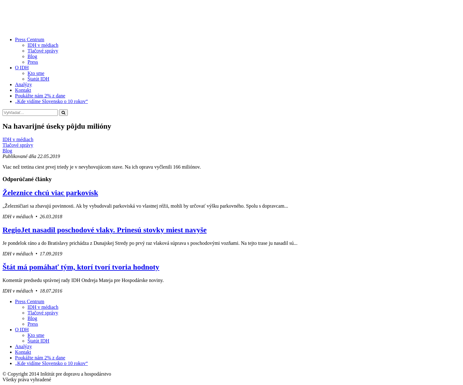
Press (32, 62)
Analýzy (23, 84)
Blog (32, 56)
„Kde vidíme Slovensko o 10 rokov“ (51, 101)
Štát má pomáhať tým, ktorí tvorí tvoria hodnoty (80, 267)
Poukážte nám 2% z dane (40, 95)
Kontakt (23, 90)
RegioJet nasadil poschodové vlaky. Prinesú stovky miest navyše (104, 230)
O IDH (22, 67)
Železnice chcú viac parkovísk (50, 193)
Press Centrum (29, 39)
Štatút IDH (38, 78)
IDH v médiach (42, 45)
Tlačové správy (42, 50)
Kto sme (35, 73)
